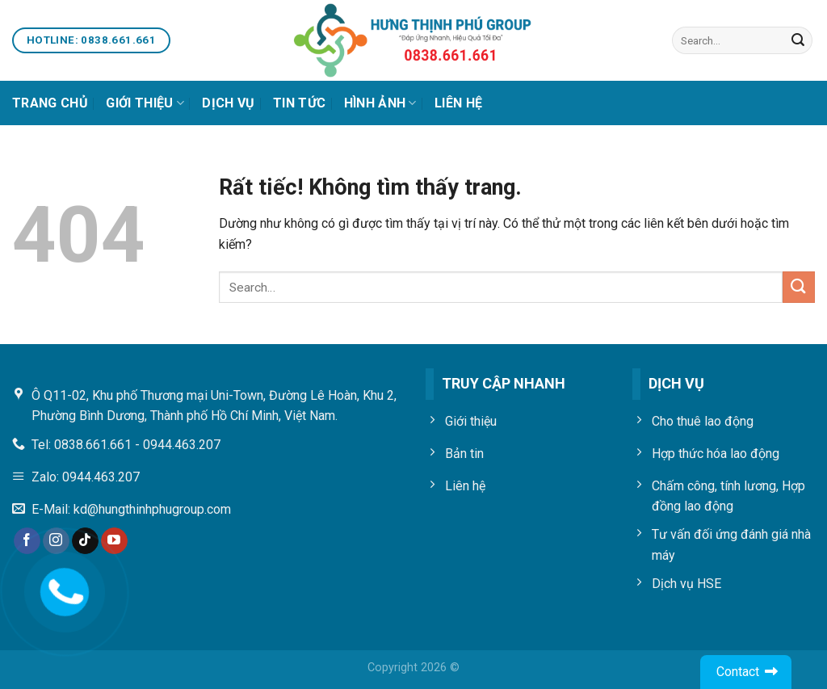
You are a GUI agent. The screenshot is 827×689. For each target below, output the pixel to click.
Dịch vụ (228, 103)
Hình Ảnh (380, 103)
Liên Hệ (458, 103)
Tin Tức (299, 103)
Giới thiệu (145, 103)
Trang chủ (50, 103)
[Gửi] (798, 40)
